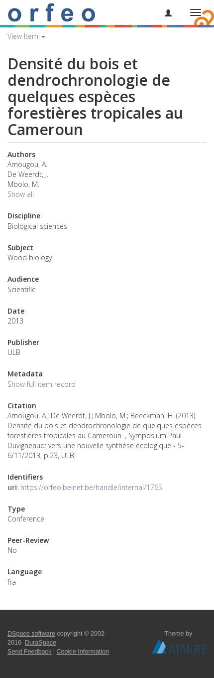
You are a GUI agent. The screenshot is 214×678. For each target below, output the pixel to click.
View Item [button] (26, 36)
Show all (20, 194)
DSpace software (31, 633)
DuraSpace (40, 642)
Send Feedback (29, 651)
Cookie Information (83, 651)
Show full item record (41, 384)
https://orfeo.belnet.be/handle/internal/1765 (91, 487)
